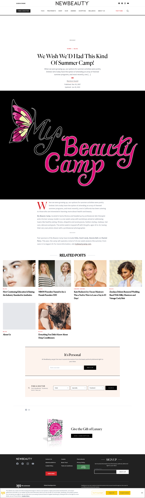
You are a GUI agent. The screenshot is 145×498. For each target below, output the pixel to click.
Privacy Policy (81, 462)
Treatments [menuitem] (51, 11)
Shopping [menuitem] (82, 11)
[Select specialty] (79, 388)
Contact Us (48, 459)
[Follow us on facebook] (119, 3)
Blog (76, 48)
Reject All (111, 493)
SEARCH (111, 388)
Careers (63, 459)
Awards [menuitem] (73, 11)
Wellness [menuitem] (92, 11)
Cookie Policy (49, 466)
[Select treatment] (96, 388)
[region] (72, 493)
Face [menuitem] (42, 11)
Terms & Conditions (67, 466)
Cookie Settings (83, 466)
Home (69, 48)
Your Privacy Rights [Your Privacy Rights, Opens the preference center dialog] (98, 493)
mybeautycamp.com (83, 244)
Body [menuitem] (60, 11)
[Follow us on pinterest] (122, 3)
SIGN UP (90, 367)
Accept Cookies (124, 493)
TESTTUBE (119, 11)
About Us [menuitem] (101, 11)
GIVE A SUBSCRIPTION (81, 436)
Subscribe (21, 3)
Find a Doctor (81, 459)
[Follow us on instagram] (125, 3)
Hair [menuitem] (66, 11)
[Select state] (61, 388)
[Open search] (127, 11)
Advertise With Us (50, 462)
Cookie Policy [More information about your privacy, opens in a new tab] (25, 496)
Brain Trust (64, 462)
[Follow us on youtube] (128, 3)
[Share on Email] (29, 410)
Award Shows (79, 289)
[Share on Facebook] (26, 410)
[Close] (142, 493)
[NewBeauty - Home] (72, 3)
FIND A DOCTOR (23, 11)
